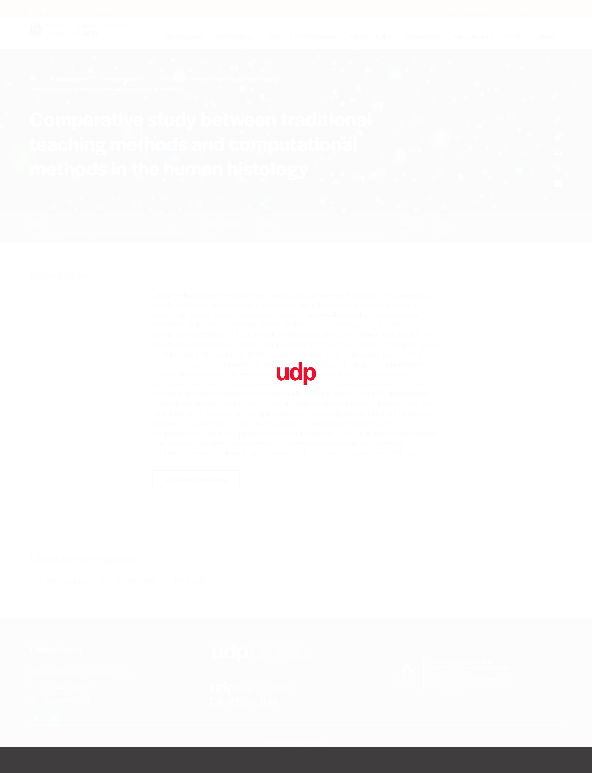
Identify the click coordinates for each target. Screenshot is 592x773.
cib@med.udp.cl (59, 700)
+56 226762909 (60, 686)
